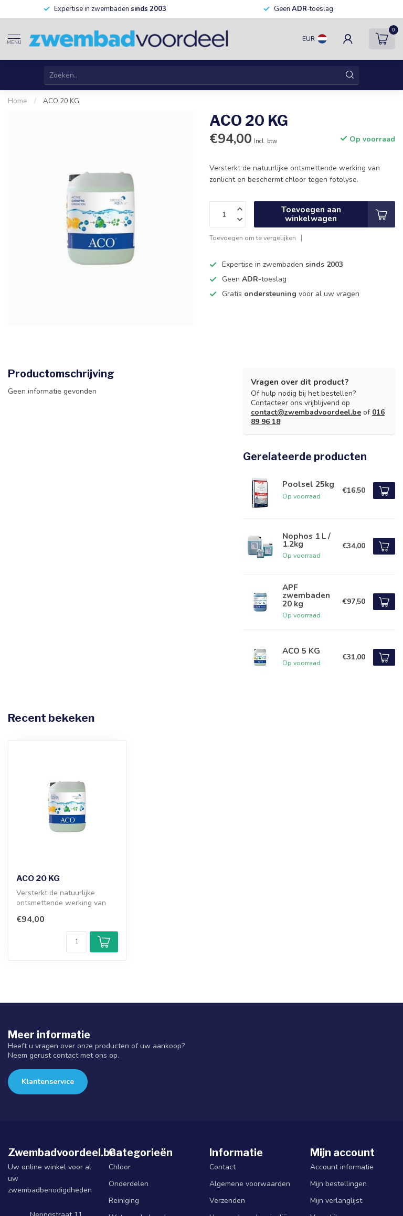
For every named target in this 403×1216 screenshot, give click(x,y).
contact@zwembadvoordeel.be (306, 412)
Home (17, 101)
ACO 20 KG (61, 101)
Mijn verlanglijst (336, 1201)
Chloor (120, 1167)
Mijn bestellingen (338, 1184)
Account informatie (342, 1167)
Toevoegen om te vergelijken (252, 237)
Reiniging (124, 1201)
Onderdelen (129, 1184)
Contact (222, 1167)
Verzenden (227, 1201)
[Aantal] (76, 941)
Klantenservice (48, 1082)
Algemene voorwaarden (249, 1184)
